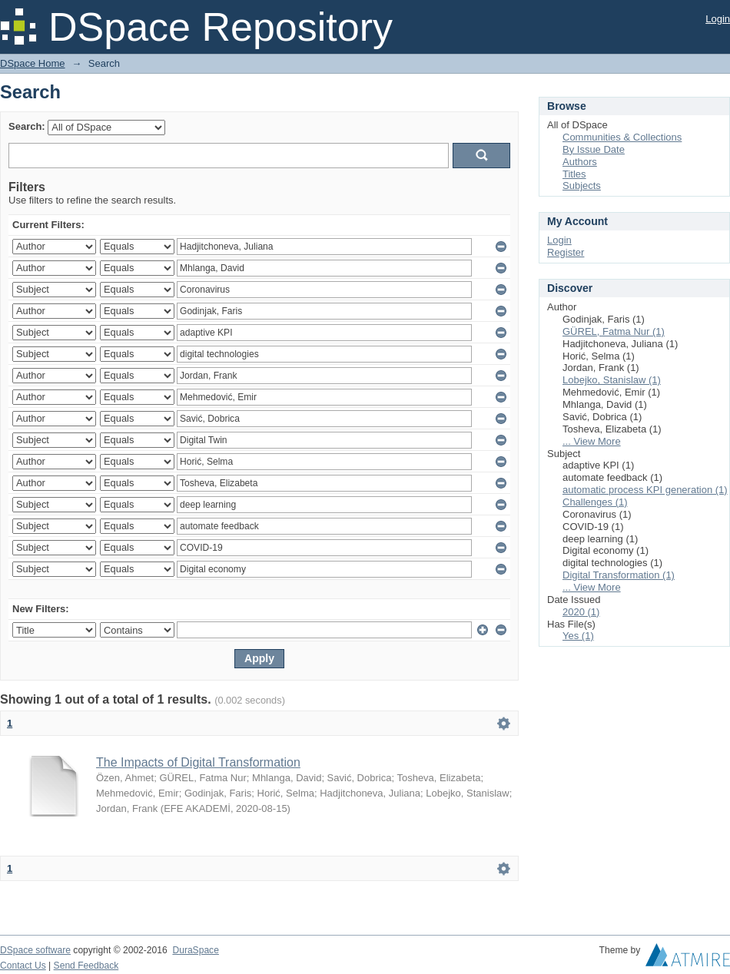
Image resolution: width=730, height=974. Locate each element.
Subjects (581, 185)
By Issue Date (593, 149)
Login (717, 19)
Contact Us (23, 965)
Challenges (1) (595, 502)
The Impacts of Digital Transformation (198, 762)
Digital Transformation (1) (618, 575)
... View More (591, 441)
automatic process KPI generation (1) (645, 489)
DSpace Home (32, 63)
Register (565, 252)
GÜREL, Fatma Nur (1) (613, 331)
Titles (574, 174)
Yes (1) (578, 635)
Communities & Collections (622, 137)
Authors (579, 161)
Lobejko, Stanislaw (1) (611, 380)
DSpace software (35, 950)
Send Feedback (86, 965)
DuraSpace (195, 950)
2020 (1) (580, 612)
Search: (26, 126)
